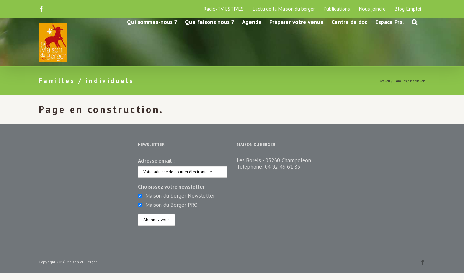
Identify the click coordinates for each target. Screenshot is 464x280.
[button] (414, 21)
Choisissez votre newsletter (171, 186)
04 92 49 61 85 (282, 166)
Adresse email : (156, 160)
